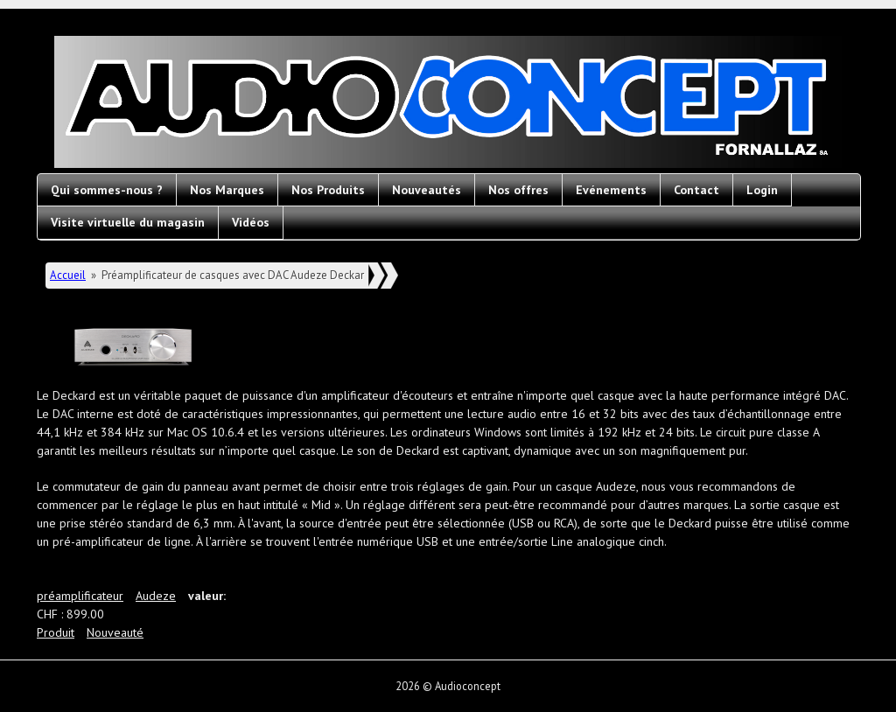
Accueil (68, 275)
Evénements (611, 190)
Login (762, 190)
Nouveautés (426, 190)
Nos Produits (328, 190)
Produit (55, 632)
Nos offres (518, 190)
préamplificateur (80, 596)
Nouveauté (115, 632)
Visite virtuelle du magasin (128, 222)
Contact (696, 190)
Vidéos (251, 222)
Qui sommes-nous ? (107, 190)
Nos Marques (227, 190)
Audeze (156, 596)
